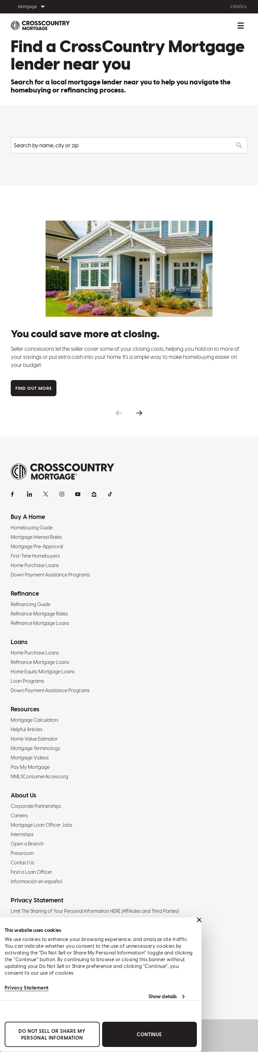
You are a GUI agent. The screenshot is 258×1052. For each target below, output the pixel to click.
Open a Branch (27, 844)
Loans (19, 641)
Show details (162, 996)
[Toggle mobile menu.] (240, 25)
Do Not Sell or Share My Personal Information (52, 1034)
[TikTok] (110, 494)
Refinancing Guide (30, 604)
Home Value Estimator (34, 739)
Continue (149, 1034)
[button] (119, 413)
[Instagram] (61, 494)
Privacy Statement (27, 987)
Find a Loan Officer (31, 872)
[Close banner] (199, 919)
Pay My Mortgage (30, 767)
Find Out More (33, 388)
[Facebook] (13, 494)
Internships (22, 834)
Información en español (36, 881)
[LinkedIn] (29, 494)
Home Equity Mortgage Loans (43, 671)
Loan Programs (27, 681)
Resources (25, 709)
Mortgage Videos (30, 757)
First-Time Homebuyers (35, 556)
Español (238, 6)
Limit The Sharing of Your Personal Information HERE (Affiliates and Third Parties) (95, 911)
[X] (45, 494)
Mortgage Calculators (34, 720)
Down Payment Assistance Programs (50, 574)
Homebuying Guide (32, 527)
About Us (23, 795)
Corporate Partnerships (36, 806)
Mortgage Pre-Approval (37, 546)
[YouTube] (78, 494)
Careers (19, 815)
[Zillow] (94, 494)
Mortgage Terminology (35, 748)
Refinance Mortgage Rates (39, 613)
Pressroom (22, 853)
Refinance (25, 593)
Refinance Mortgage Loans (40, 623)
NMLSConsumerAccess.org (39, 776)
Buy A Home (28, 516)
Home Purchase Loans (35, 565)
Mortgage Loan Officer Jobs (41, 825)
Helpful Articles (26, 729)
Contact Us (22, 862)
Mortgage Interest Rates (36, 537)
